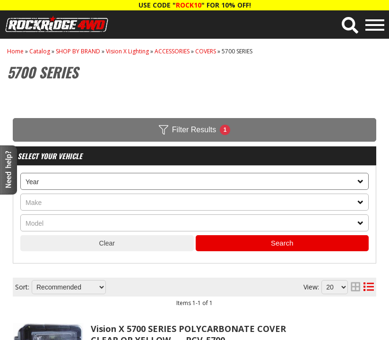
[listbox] (194, 181)
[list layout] (368, 287)
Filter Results (194, 130)
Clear (107, 243)
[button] (350, 25)
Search (282, 243)
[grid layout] (355, 287)
